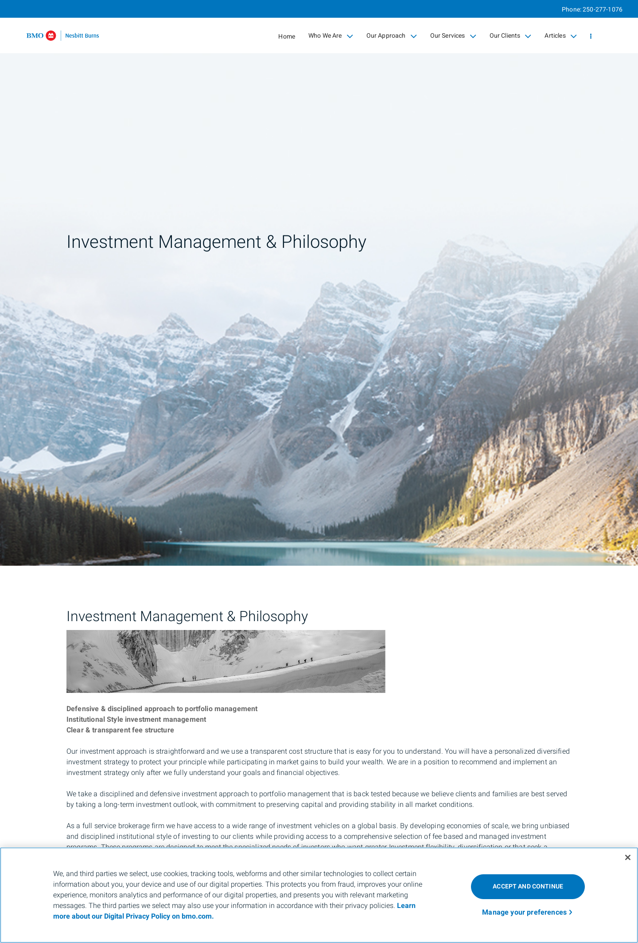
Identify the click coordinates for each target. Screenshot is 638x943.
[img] (319, 283)
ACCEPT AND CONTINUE (528, 886)
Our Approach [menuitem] (391, 36)
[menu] (591, 36)
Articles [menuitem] (560, 36)
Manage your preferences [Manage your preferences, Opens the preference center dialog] (524, 912)
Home (286, 36)
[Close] (627, 857)
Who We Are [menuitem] (330, 36)
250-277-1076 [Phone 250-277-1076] (602, 9)
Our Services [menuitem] (453, 36)
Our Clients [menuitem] (511, 36)
